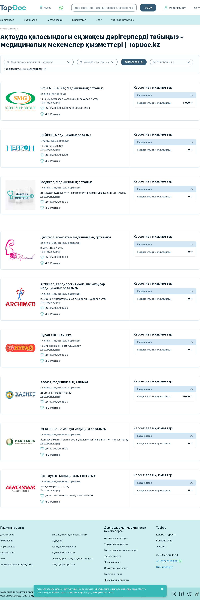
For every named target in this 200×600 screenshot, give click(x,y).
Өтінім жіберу (164, 567)
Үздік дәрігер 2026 (122, 19)
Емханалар (30, 19)
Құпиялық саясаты (63, 552)
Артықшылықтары (116, 538)
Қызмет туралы (165, 534)
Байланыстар (164, 540)
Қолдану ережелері (64, 546)
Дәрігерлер (7, 19)
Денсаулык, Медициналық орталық (67, 476)
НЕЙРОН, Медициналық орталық (65, 135)
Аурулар (57, 540)
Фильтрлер (132, 62)
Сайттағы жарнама (115, 568)
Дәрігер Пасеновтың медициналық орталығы (75, 237)
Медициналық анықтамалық (69, 534)
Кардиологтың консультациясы (154, 102)
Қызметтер (79, 19)
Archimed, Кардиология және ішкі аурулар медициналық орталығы (72, 286)
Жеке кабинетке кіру (116, 580)
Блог (99, 19)
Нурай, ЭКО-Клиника (56, 335)
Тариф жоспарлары (116, 544)
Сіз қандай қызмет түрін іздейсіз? (32, 62)
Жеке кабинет (177, 7)
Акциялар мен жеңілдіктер (16, 564)
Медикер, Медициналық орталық (66, 182)
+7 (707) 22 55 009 (167, 561)
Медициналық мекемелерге (121, 550)
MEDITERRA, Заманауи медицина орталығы (73, 429)
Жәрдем (161, 546)
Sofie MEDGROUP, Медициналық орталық (71, 88)
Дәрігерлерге (112, 556)
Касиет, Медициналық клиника (64, 382)
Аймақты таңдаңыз (96, 62)
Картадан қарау (50, 102)
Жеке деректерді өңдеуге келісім (72, 558)
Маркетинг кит (113, 574)
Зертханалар (55, 19)
